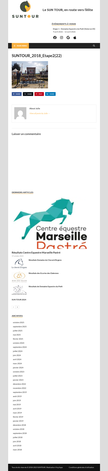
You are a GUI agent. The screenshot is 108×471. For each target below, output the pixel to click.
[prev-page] (13, 307)
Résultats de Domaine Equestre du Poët (46, 286)
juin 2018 (17, 441)
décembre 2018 (19, 425)
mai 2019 (17, 404)
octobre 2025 (18, 322)
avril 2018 (17, 445)
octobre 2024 (18, 343)
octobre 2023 (18, 371)
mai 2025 (17, 335)
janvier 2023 (18, 380)
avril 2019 (17, 408)
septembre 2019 (20, 392)
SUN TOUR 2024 (19, 299)
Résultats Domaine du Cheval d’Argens (45, 260)
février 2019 (18, 417)
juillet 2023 (17, 376)
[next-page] (17, 307)
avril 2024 (17, 359)
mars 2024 (17, 363)
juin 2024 (17, 355)
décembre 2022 (19, 384)
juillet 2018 (17, 437)
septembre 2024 (20, 347)
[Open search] (94, 46)
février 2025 (18, 339)
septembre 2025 (20, 326)
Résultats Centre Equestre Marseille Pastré (36, 252)
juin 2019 (17, 400)
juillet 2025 (17, 330)
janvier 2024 (18, 367)
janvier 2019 (18, 421)
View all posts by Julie (39, 113)
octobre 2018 (18, 429)
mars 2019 (17, 412)
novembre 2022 (19, 388)
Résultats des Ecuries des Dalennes (44, 273)
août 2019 (17, 396)
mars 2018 (17, 449)
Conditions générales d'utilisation (81, 467)
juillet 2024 (17, 351)
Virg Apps (59, 467)
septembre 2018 (20, 433)
